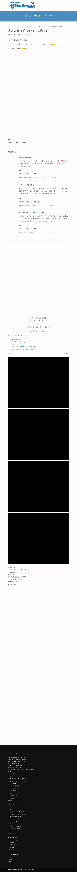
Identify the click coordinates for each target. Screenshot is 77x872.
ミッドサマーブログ (24, 26)
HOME (9, 771)
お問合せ (10, 800)
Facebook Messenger (13, 854)
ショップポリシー (12, 783)
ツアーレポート (13, 844)
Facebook (10, 859)
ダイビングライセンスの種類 (16, 807)
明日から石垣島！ (25, 157)
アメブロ (10, 849)
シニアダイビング (12, 823)
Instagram (10, 864)
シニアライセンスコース (15, 826)
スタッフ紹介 (13, 788)
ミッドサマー (12, 26)
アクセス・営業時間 (14, 786)
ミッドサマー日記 (36, 26)
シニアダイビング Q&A (15, 828)
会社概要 (12, 798)
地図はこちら (13, 582)
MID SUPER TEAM (14, 821)
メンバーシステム (14, 795)
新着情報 (12, 842)
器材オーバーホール (14, 793)
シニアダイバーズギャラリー (16, 831)
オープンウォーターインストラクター (18, 811)
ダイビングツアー (12, 833)
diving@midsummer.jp (18, 342)
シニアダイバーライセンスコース (15, 776)
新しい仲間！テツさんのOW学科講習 (31, 212)
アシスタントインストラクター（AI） (18, 814)
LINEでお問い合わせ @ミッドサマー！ (23, 346)
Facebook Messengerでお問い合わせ (23, 349)
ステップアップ (11, 804)
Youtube (10, 856)
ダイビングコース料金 (15, 819)
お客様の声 (12, 847)
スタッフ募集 (13, 790)
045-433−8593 (16, 339)
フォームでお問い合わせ (19, 344)
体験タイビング (13, 809)
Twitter (9, 861)
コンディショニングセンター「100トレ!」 (17, 778)
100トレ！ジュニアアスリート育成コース (19, 781)
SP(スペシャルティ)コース (16, 816)
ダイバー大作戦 (11, 774)
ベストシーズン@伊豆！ (27, 185)
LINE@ (9, 852)
